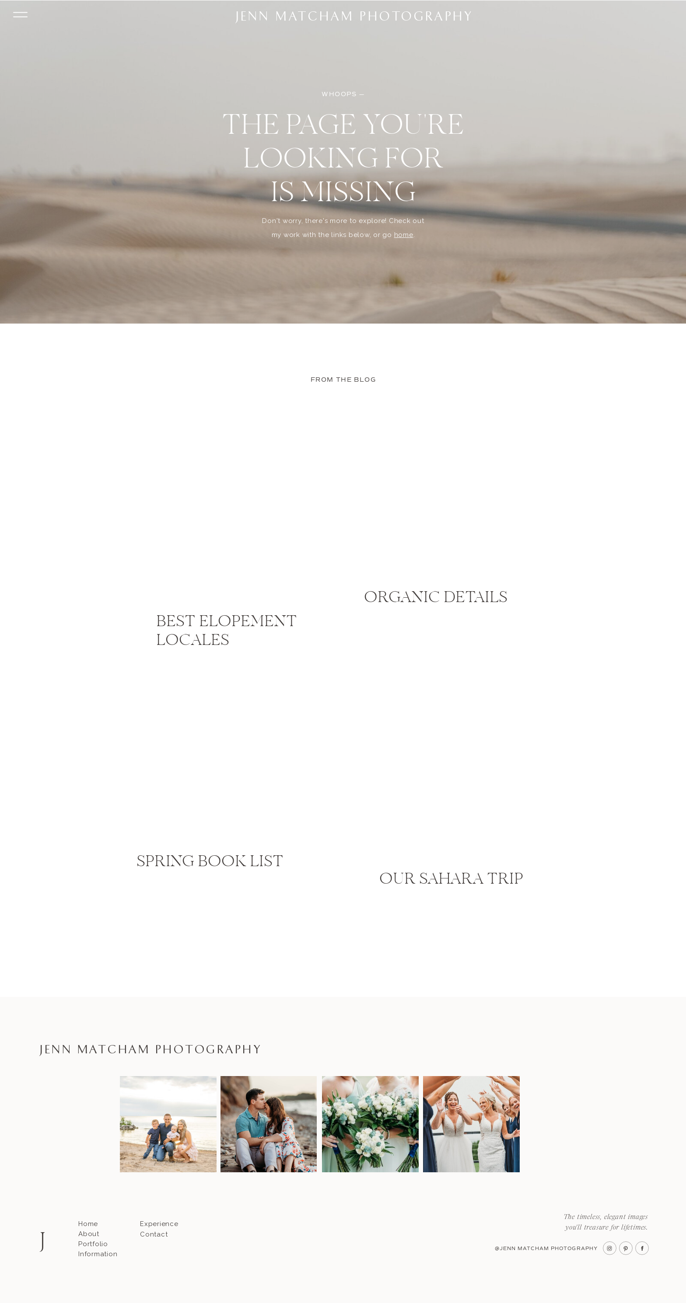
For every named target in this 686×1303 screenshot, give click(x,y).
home (403, 235)
